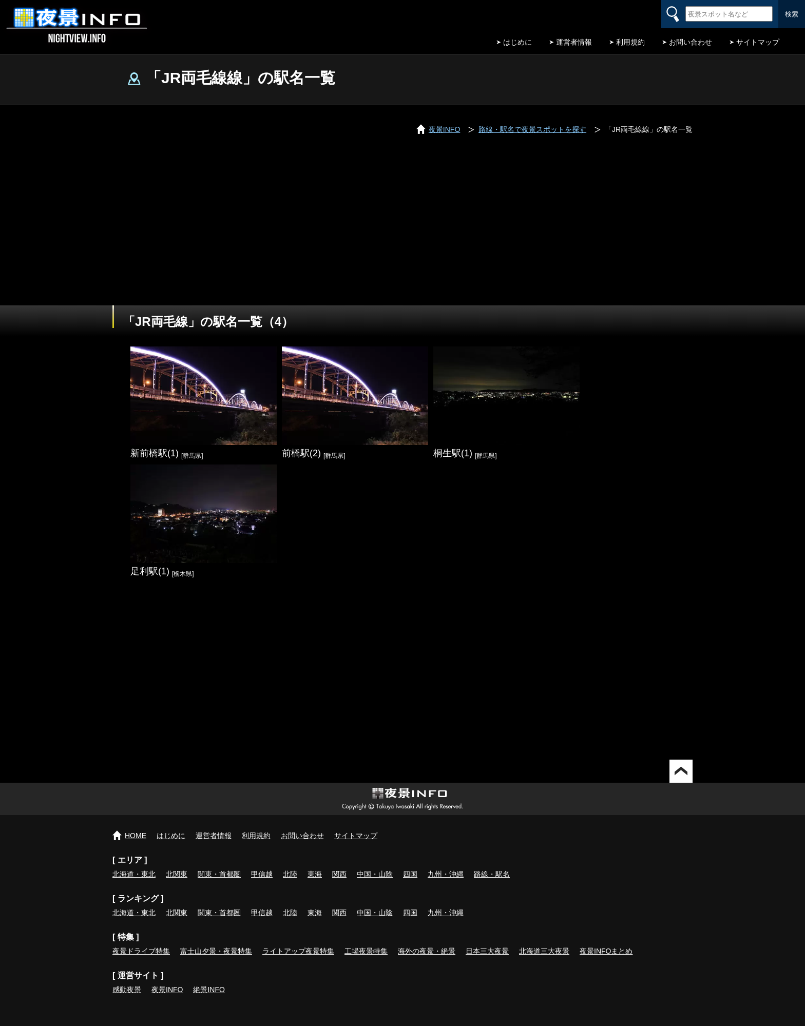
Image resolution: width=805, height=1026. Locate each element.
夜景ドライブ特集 (141, 951)
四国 (410, 874)
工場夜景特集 (366, 951)
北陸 (290, 874)
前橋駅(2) (301, 453)
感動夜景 (126, 989)
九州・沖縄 (446, 874)
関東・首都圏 (219, 874)
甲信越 (262, 874)
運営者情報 (574, 42)
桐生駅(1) (452, 453)
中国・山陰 (375, 874)
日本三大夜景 (487, 951)
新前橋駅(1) (154, 453)
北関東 (176, 874)
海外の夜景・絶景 (426, 951)
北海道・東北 (134, 874)
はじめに (517, 42)
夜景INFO (167, 989)
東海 (315, 874)
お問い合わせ (690, 42)
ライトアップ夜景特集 (298, 951)
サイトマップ (757, 42)
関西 (339, 874)
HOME (135, 835)
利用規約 (630, 42)
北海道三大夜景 (544, 951)
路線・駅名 (492, 874)
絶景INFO (208, 989)
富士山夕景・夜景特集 (216, 951)
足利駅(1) (149, 571)
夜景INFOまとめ (606, 951)
